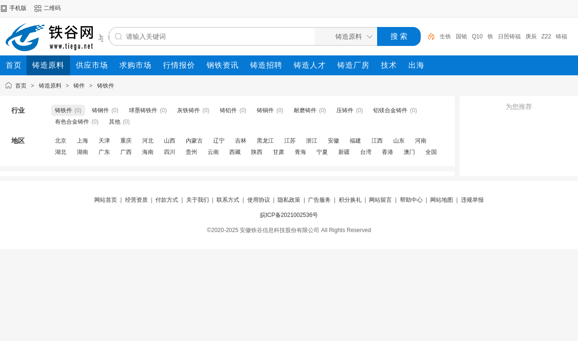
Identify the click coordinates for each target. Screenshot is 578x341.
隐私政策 (289, 200)
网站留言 (380, 200)
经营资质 (136, 200)
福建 (355, 140)
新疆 (344, 152)
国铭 (461, 36)
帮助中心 (411, 200)
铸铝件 (228, 110)
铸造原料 (50, 85)
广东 (104, 152)
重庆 (126, 140)
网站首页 (105, 200)
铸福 (561, 36)
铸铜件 (265, 110)
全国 (431, 152)
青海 (300, 152)
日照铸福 (509, 36)
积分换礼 (350, 200)
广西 (126, 152)
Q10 (477, 36)
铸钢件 (100, 110)
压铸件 (344, 110)
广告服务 (319, 200)
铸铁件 (105, 85)
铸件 (79, 85)
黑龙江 (265, 140)
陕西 (256, 152)
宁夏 (322, 152)
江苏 (290, 140)
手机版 (18, 8)
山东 (399, 140)
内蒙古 (194, 140)
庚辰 (531, 36)
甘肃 (278, 152)
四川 (169, 152)
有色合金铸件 (72, 121)
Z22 (546, 36)
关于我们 (197, 200)
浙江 (311, 140)
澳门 (409, 152)
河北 (148, 140)
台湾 (365, 152)
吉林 (240, 140)
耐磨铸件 (305, 110)
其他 (114, 121)
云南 (213, 152)
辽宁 (219, 140)
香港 (387, 152)
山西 (169, 140)
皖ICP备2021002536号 (289, 215)
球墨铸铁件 (143, 110)
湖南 (82, 152)
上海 (82, 140)
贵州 (191, 152)
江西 (377, 140)
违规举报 (472, 200)
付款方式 (166, 200)
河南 (420, 140)
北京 (60, 140)
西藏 (235, 152)
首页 (21, 85)
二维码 (52, 8)
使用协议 (258, 200)
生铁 (445, 36)
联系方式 (228, 200)
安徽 (333, 140)
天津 (104, 140)
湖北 (60, 152)
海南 (148, 152)
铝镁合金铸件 (390, 110)
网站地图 (441, 200)
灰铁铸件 (188, 110)
